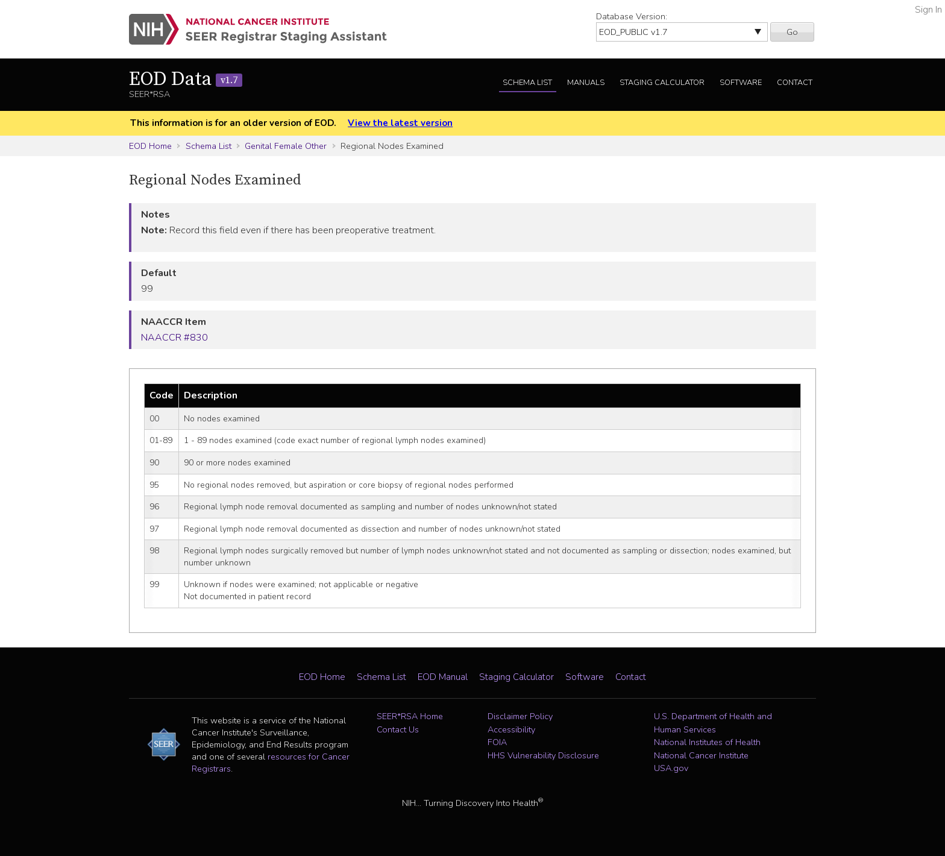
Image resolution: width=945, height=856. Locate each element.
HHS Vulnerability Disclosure (543, 755)
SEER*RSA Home (410, 716)
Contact (794, 82)
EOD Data (185, 80)
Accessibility (511, 729)
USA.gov (671, 768)
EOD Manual (443, 677)
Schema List (527, 82)
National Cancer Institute (701, 755)
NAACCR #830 (174, 337)
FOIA (497, 742)
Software (741, 82)
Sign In (928, 9)
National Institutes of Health (707, 742)
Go (792, 32)
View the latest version (400, 123)
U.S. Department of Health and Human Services (713, 722)
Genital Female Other (286, 146)
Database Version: (631, 16)
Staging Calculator (662, 82)
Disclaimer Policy (520, 716)
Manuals (585, 82)
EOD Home (150, 146)
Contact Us (398, 729)
